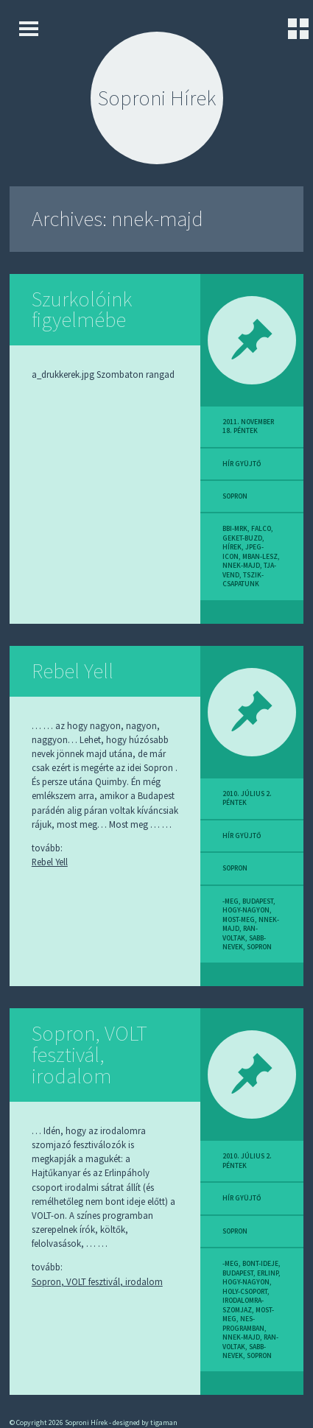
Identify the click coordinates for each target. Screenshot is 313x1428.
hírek (232, 547)
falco (261, 528)
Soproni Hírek (157, 98)
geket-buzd (242, 538)
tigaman (163, 1422)
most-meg (238, 919)
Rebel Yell (72, 671)
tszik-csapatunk (243, 579)
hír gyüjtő (241, 464)
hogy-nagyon (246, 910)
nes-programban (243, 1323)
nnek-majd (241, 565)
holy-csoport (244, 1291)
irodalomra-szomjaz (243, 1305)
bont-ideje (260, 1263)
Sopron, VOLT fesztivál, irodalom (89, 1054)
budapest (257, 901)
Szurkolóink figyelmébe (82, 310)
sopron (234, 496)
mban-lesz (260, 556)
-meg (230, 901)
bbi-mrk (234, 528)
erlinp (267, 1273)
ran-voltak (240, 933)
